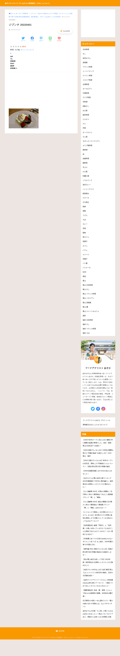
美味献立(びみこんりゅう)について (96, 429)
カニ (84, 125)
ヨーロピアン (88, 89)
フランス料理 (88, 67)
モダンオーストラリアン (92, 142)
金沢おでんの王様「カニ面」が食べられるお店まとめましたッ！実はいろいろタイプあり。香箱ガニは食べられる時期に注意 (98, 628)
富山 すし (86, 293)
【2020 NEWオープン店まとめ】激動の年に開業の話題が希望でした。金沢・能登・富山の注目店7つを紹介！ (98, 447)
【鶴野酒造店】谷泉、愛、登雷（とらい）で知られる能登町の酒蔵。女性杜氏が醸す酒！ (98, 606)
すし (84, 54)
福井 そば (86, 337)
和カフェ (86, 240)
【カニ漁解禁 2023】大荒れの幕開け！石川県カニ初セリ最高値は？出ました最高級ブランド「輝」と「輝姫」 (98, 503)
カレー (85, 226)
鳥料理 (85, 151)
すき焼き (86, 204)
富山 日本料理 (88, 288)
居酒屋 (85, 63)
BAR (84, 275)
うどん (85, 218)
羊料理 (85, 102)
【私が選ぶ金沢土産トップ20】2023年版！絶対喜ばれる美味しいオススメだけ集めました (98, 572)
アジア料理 (87, 98)
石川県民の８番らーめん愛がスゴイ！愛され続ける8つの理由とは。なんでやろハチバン (98, 617)
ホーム (13, 13)
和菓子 (85, 244)
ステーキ (86, 200)
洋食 (84, 129)
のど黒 (85, 173)
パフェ (85, 253)
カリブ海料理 (88, 147)
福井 (84, 319)
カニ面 (85, 138)
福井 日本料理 (88, 324)
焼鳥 (84, 213)
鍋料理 (85, 164)
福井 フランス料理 (90, 333)
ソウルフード (88, 182)
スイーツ (86, 257)
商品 (84, 279)
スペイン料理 (88, 76)
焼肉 (84, 209)
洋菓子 (85, 262)
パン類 (85, 266)
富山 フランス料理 (90, 297)
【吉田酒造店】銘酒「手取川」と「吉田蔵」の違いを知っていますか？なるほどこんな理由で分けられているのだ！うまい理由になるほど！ (98, 538)
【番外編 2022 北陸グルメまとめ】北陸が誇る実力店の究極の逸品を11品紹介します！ (98, 561)
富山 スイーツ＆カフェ (91, 315)
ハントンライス (88, 191)
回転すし (86, 107)
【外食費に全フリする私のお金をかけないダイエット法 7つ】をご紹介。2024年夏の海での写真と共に (98, 551)
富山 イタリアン (89, 302)
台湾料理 (86, 85)
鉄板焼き (86, 195)
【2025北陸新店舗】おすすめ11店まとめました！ (97, 480)
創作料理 (86, 116)
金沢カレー (87, 187)
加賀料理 (86, 160)
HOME (60, 647)
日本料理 (86, 49)
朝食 (84, 235)
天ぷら (85, 169)
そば (84, 222)
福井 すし (86, 328)
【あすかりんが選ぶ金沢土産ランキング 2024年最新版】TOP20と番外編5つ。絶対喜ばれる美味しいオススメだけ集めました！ (98, 490)
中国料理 (86, 94)
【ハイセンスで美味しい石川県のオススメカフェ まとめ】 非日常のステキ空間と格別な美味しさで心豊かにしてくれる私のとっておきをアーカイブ (98, 525)
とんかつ (86, 120)
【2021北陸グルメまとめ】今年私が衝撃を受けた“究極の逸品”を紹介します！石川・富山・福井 (98, 457)
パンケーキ (87, 271)
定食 (84, 231)
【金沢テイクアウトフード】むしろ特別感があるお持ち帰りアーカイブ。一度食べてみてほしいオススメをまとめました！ (98, 594)
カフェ (85, 248)
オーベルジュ (88, 133)
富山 (84, 284)
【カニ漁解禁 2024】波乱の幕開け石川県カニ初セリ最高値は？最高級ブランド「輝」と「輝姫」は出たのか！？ (98, 513)
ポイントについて (27, 50)
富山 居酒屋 (87, 306)
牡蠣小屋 (86, 178)
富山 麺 (85, 310)
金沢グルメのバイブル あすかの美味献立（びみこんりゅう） (38, 3)
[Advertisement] (41, 88)
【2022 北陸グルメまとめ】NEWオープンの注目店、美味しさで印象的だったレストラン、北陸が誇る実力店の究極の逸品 (98, 469)
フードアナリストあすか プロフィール (97, 424)
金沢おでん (87, 58)
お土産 (85, 111)
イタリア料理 (21, 13)
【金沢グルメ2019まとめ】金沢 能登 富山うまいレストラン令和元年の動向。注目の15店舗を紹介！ (98, 582)
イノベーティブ (88, 71)
